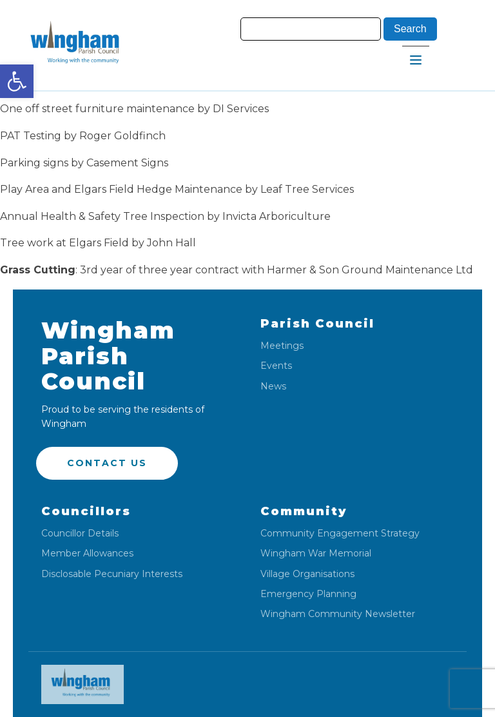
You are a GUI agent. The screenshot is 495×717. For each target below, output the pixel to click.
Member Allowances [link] (87, 553)
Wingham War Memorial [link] (315, 553)
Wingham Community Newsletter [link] (337, 614)
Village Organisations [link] (307, 574)
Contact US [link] (107, 463)
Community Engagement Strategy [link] (340, 533)
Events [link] (276, 366)
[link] (17, 81)
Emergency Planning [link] (308, 594)
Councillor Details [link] (80, 533)
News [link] (273, 386)
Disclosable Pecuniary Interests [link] (111, 574)
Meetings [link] (282, 346)
